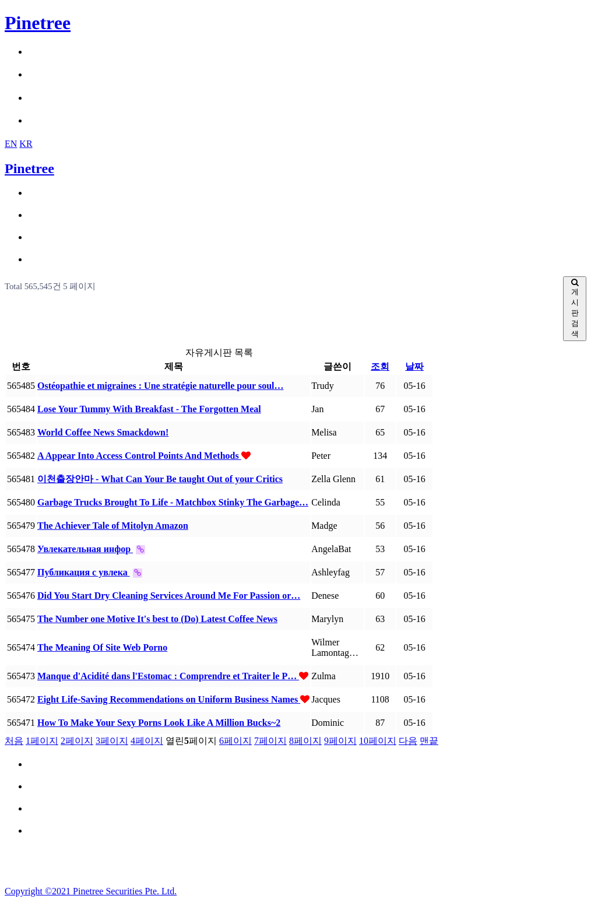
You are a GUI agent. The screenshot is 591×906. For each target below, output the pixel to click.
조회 (380, 366)
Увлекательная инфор (85, 549)
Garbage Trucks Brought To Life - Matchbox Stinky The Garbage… (172, 502)
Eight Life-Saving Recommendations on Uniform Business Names (168, 699)
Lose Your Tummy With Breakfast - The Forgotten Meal (149, 409)
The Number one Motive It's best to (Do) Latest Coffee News (157, 619)
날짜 (414, 366)
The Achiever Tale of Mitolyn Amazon (112, 526)
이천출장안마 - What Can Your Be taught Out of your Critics (160, 479)
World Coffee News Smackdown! (102, 432)
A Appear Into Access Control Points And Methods (139, 456)
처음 (14, 741)
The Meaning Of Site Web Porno (102, 647)
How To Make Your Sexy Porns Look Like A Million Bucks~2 (158, 723)
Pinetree (38, 22)
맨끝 (429, 741)
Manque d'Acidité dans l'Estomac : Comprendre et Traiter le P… (168, 676)
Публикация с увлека (83, 572)
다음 (408, 741)
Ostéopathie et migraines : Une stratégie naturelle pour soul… (160, 386)
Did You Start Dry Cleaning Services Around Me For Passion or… (168, 596)
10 (377, 741)
